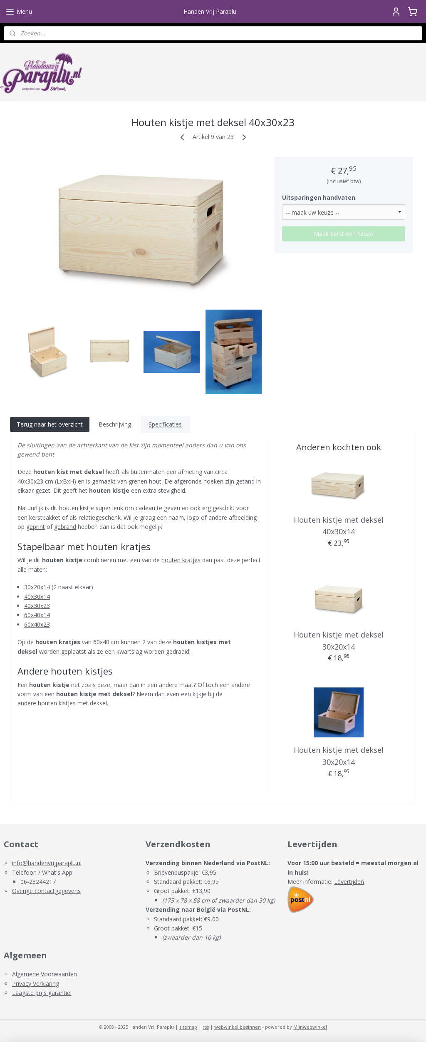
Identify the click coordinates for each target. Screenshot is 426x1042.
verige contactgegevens (49, 891)
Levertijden (349, 882)
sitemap (188, 1027)
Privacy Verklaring (35, 983)
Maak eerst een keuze (343, 233)
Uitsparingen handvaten (318, 197)
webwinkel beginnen (237, 1027)
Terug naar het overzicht (50, 424)
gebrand (65, 527)
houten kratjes (181, 560)
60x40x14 (37, 615)
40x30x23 (37, 606)
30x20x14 (37, 587)
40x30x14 (37, 596)
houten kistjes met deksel (72, 703)
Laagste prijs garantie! (42, 993)
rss (206, 1027)
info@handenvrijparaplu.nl (47, 863)
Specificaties (165, 424)
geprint (35, 527)
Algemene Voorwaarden (44, 974)
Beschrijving (115, 424)
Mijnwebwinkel (310, 1027)
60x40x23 (37, 624)
